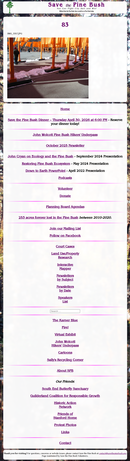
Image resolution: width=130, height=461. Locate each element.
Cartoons (65, 353)
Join (53, 228)
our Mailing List (68, 228)
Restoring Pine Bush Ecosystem (46, 164)
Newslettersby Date (65, 289)
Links (65, 432)
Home (65, 109)
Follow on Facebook (65, 236)
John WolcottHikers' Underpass (65, 343)
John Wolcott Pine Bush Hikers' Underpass (65, 135)
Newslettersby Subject (65, 278)
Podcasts (65, 178)
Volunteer (65, 189)
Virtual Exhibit (65, 334)
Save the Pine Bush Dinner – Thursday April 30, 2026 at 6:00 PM (57, 120)
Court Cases (65, 246)
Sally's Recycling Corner (65, 360)
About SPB (65, 371)
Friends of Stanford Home (65, 416)
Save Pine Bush (76, 4)
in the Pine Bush (58, 218)
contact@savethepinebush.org (112, 453)
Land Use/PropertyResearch (65, 255)
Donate (65, 196)
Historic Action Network (65, 405)
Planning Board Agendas (65, 207)
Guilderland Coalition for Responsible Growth (65, 396)
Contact (65, 443)
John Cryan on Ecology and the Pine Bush (40, 156)
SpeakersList (65, 300)
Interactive (65, 265)
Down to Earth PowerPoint (45, 171)
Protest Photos (65, 425)
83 (65, 24)
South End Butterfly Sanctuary (65, 389)
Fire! (65, 327)
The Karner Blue (65, 320)
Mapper (65, 269)
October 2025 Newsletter (65, 146)
